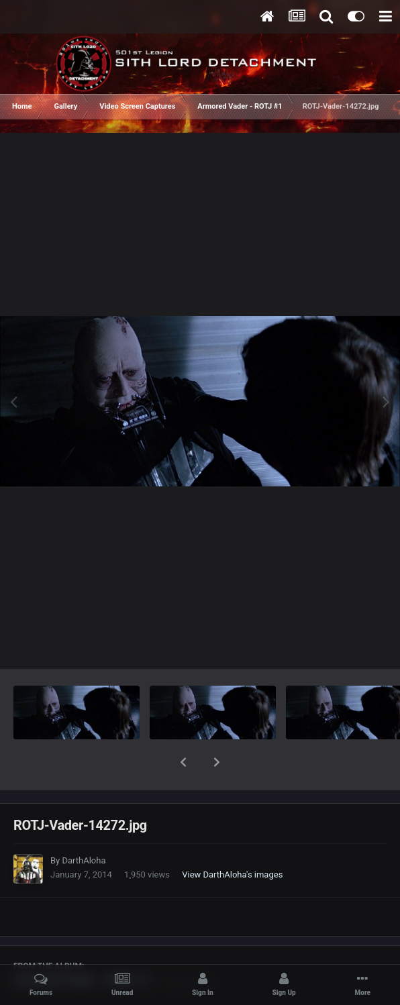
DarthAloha (83, 826)
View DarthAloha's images (232, 840)
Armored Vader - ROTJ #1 (82, 945)
